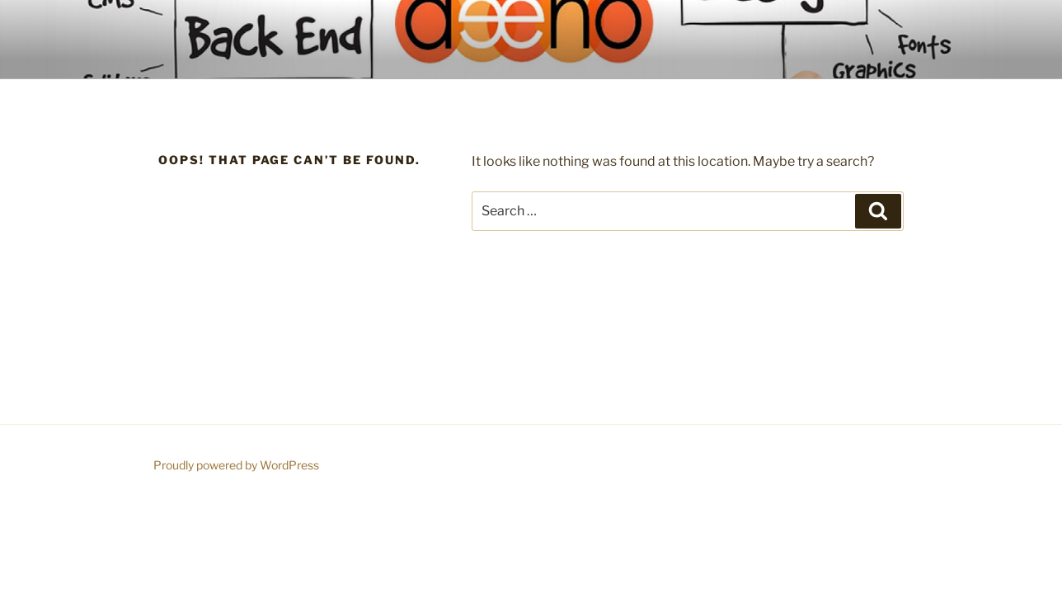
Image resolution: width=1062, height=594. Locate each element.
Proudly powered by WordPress (236, 465)
